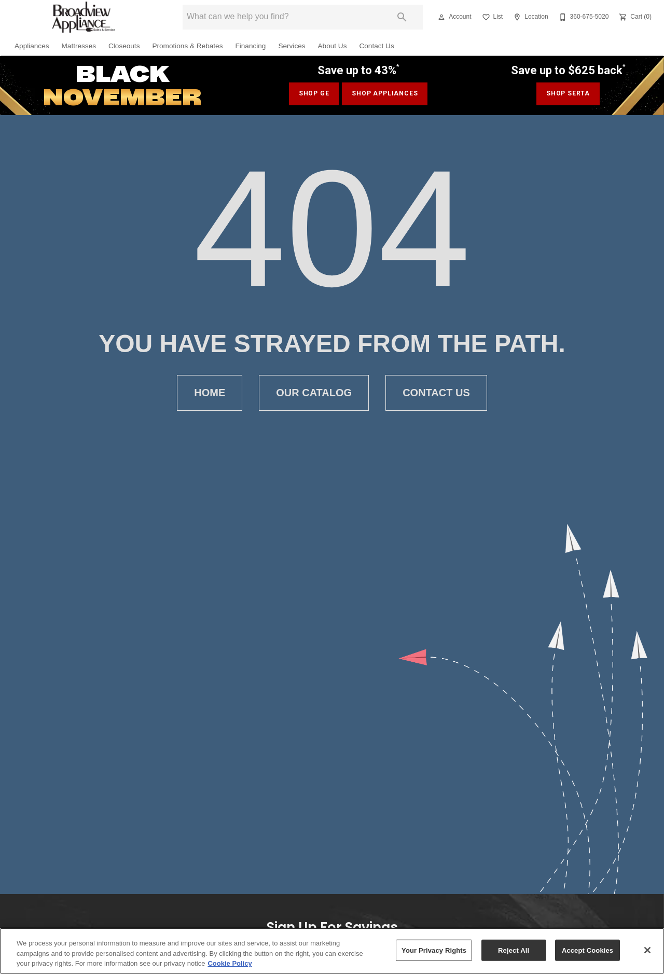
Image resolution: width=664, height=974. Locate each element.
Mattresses (79, 46)
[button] (441, 17)
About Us (332, 46)
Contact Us (376, 46)
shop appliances (385, 93)
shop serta (568, 93)
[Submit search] (402, 17)
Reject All (513, 950)
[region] (332, 951)
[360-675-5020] (583, 17)
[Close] (647, 950)
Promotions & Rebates (187, 46)
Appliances (32, 46)
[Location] (529, 17)
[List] (491, 17)
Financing (250, 46)
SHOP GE (314, 93)
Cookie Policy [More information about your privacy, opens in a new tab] (230, 963)
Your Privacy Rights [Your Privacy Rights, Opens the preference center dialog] (434, 950)
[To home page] (83, 17)
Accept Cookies (587, 950)
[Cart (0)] (634, 17)
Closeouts (124, 46)
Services (291, 46)
